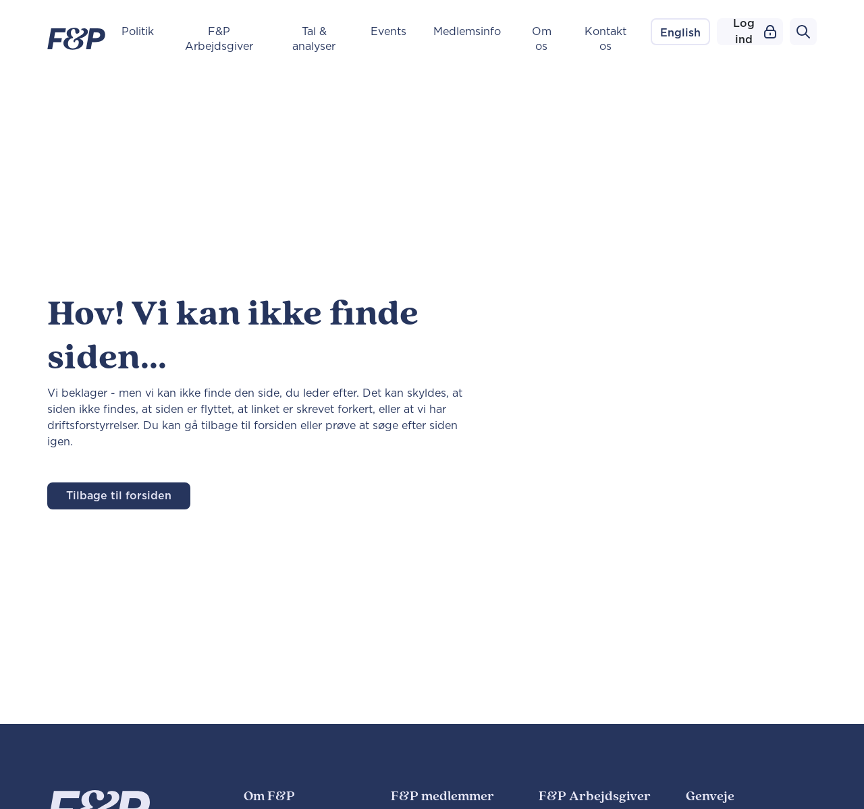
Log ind (754, 31)
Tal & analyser (313, 39)
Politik (138, 31)
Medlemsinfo (467, 31)
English (680, 33)
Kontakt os (605, 39)
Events (388, 31)
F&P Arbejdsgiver (219, 39)
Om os (541, 39)
